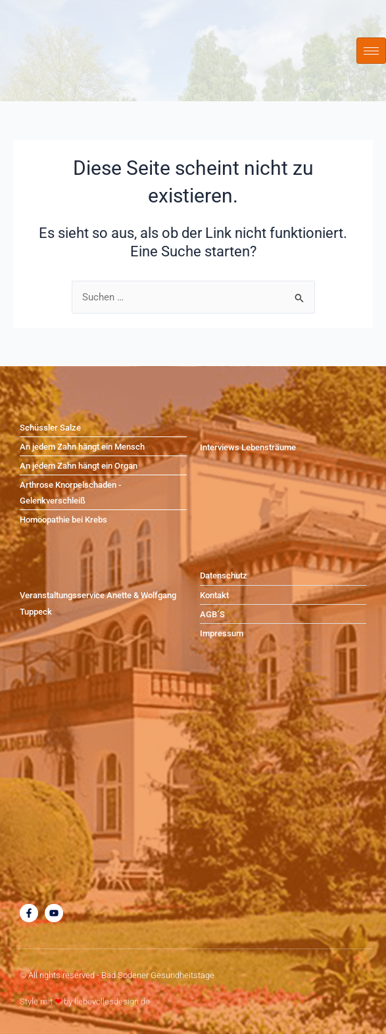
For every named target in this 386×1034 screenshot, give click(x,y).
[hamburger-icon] (371, 50)
